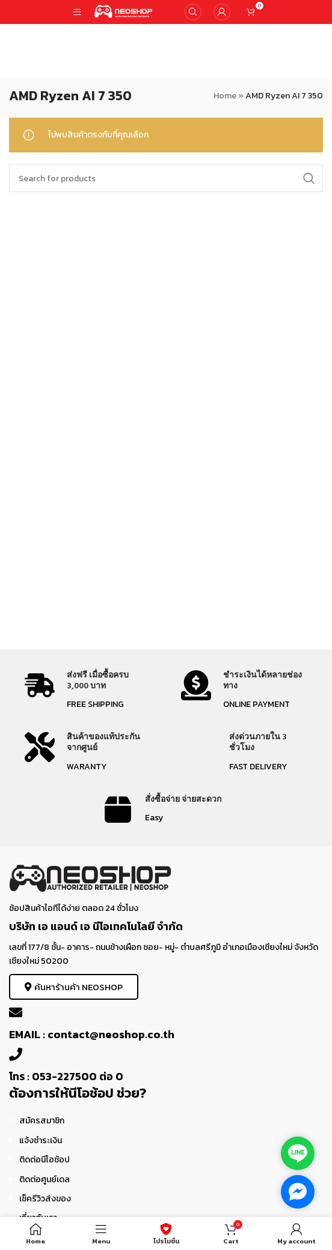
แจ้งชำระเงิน (40, 1140)
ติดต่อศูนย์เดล (44, 1179)
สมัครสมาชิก (41, 1120)
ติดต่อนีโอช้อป (44, 1159)
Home (225, 95)
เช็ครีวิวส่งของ (45, 1198)
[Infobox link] (88, 691)
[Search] (193, 12)
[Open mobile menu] (77, 12)
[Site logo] (124, 11)
